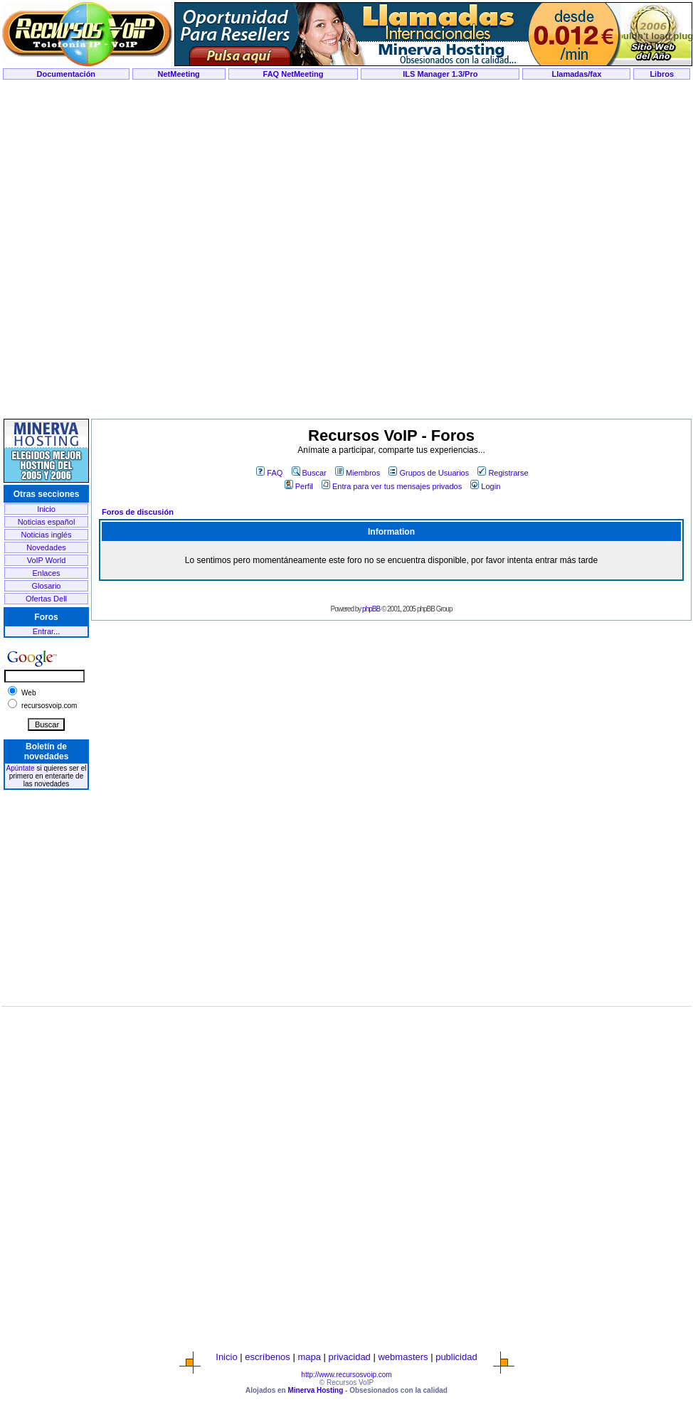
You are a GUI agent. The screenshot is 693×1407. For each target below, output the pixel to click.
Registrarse (502, 473)
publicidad (456, 1357)
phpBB (371, 609)
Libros (662, 74)
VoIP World (46, 560)
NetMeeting (179, 74)
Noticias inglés (46, 534)
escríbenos (267, 1357)
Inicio (46, 509)
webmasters (403, 1357)
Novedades (46, 547)
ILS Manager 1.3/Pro (440, 74)
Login (485, 486)
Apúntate (20, 768)
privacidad (350, 1357)
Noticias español (46, 522)
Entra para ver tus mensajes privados (392, 486)
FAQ (269, 473)
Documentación (66, 74)
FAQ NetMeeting (293, 74)
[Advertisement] (346, 250)
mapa (309, 1357)
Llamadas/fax (577, 74)
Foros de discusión (138, 512)
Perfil (299, 486)
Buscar (309, 473)
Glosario (46, 586)
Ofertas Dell (46, 598)
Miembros (357, 473)
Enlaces (46, 573)
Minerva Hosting (315, 1390)
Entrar (43, 631)
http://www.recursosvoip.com (346, 1375)
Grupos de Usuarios (428, 473)
